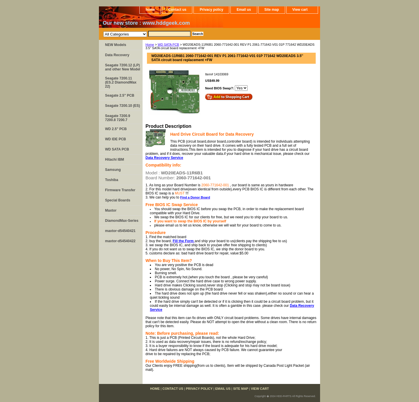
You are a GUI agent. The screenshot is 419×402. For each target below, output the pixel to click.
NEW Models (115, 45)
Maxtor (110, 210)
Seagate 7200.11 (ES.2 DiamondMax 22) (120, 82)
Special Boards (117, 200)
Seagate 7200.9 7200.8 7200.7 (117, 118)
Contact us (177, 10)
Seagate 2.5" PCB (119, 95)
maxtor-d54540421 (120, 231)
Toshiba (111, 180)
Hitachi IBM (114, 159)
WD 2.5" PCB (116, 129)
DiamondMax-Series (122, 221)
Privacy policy (211, 10)
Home (149, 44)
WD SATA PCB (168, 44)
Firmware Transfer (120, 190)
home (150, 10)
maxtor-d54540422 (120, 241)
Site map (271, 10)
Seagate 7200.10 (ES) (122, 106)
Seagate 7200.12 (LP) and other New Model (122, 67)
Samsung (113, 170)
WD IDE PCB (115, 139)
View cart (300, 10)
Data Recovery (117, 55)
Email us (244, 10)
